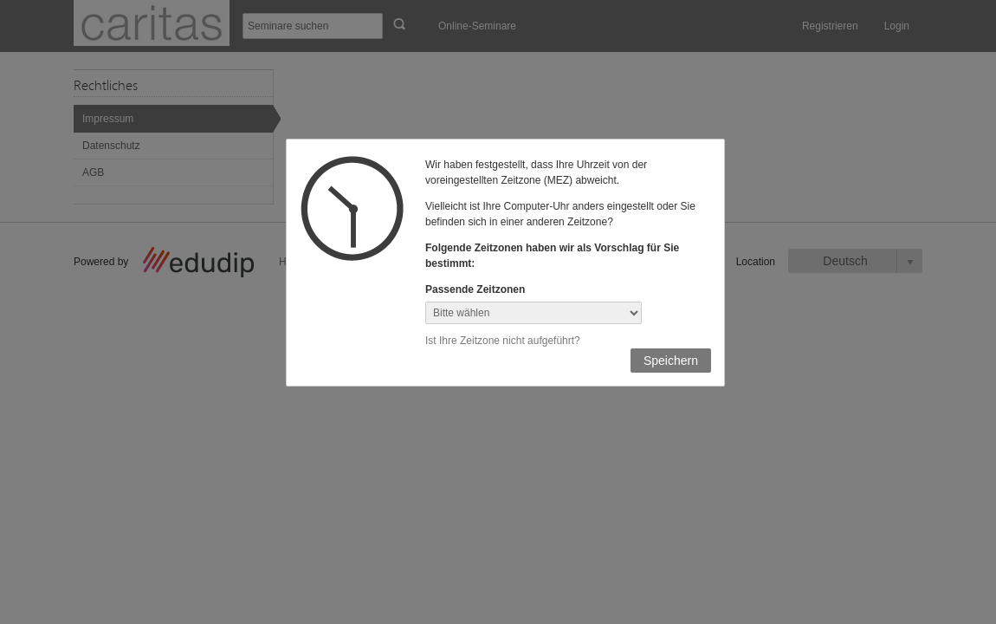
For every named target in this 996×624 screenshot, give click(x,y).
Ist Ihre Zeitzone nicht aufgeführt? (502, 341)
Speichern (671, 360)
